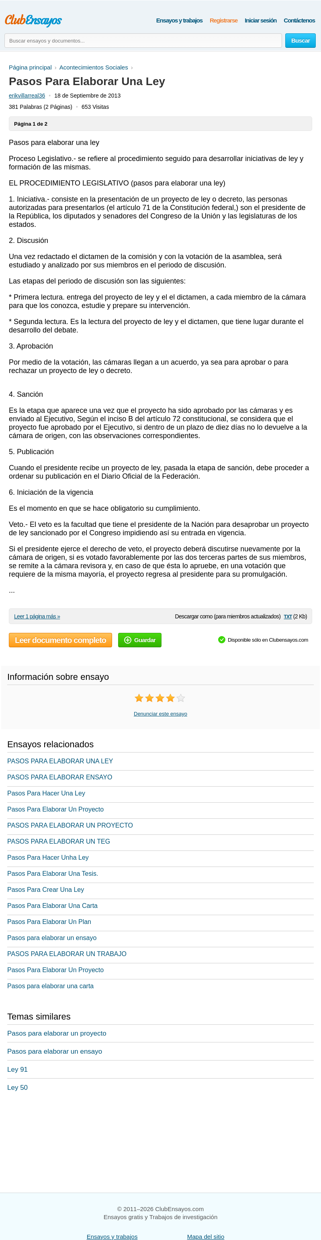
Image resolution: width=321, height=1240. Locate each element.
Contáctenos (299, 20)
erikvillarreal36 (27, 95)
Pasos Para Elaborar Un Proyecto (55, 809)
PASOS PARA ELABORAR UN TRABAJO (67, 953)
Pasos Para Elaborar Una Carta (52, 905)
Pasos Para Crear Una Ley (45, 889)
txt (288, 616)
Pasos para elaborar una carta (50, 986)
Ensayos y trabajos (179, 20)
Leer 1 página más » (37, 616)
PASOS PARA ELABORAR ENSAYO (59, 777)
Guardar (139, 640)
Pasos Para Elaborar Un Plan (49, 921)
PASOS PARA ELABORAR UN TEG (58, 841)
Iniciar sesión (260, 20)
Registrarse (223, 20)
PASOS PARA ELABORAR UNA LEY (60, 761)
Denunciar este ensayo (160, 714)
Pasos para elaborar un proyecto (56, 1033)
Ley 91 (17, 1069)
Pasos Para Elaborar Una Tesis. (52, 873)
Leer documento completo (60, 640)
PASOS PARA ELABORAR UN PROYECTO (70, 825)
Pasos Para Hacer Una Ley (46, 793)
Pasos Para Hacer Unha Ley (48, 857)
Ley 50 (17, 1087)
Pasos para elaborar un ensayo (51, 937)
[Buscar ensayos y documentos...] (143, 40)
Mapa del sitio (206, 1236)
